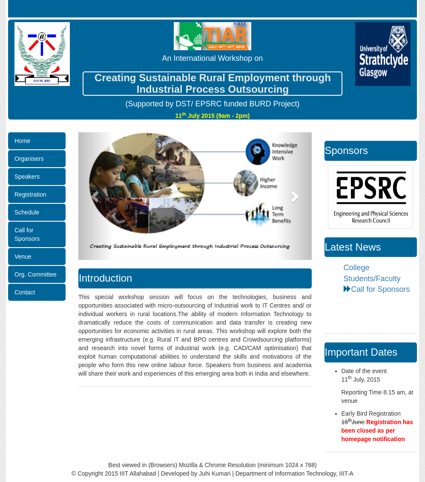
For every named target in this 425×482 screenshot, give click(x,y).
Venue (23, 256)
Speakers (27, 176)
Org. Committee (35, 274)
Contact (24, 292)
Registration (30, 194)
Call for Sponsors (27, 234)
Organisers (28, 158)
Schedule (26, 212)
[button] (95, 196)
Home (22, 140)
